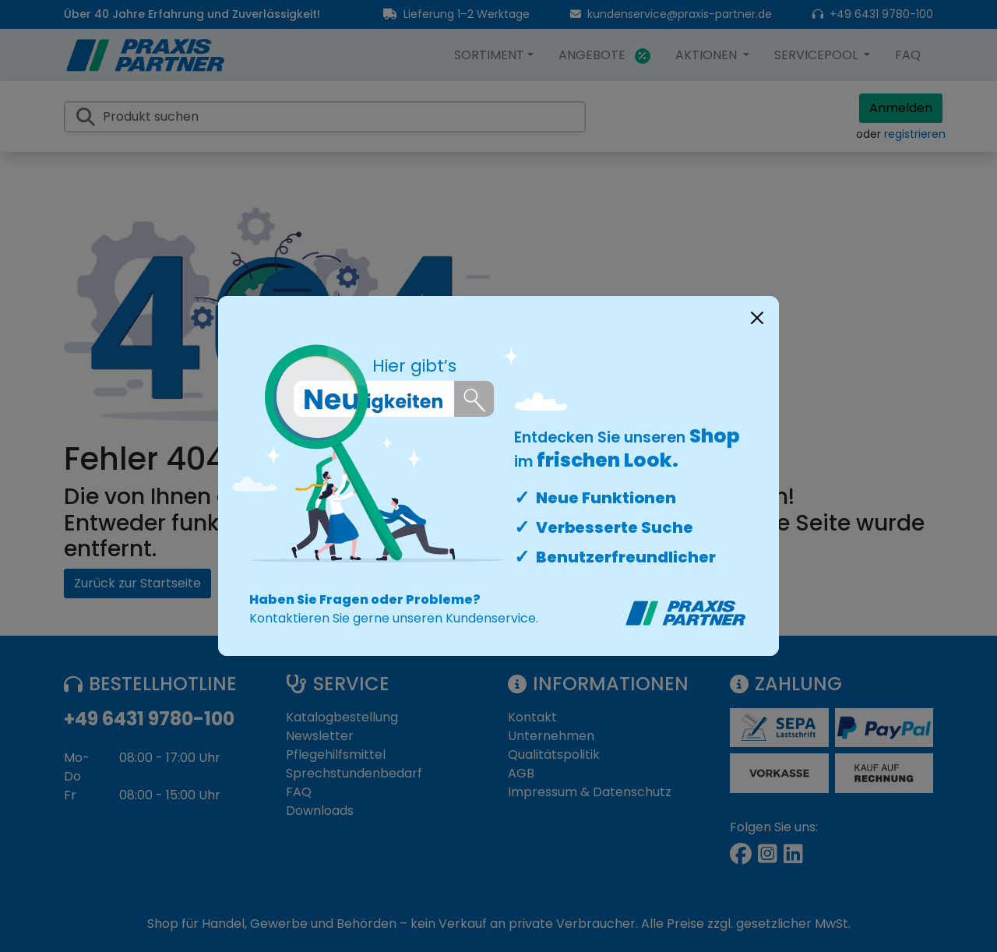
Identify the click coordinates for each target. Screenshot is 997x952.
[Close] (757, 318)
